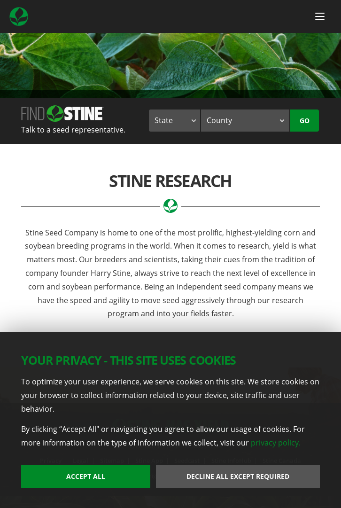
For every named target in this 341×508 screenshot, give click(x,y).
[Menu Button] (320, 16)
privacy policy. (276, 443)
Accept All (85, 476)
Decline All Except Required (237, 476)
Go (305, 120)
